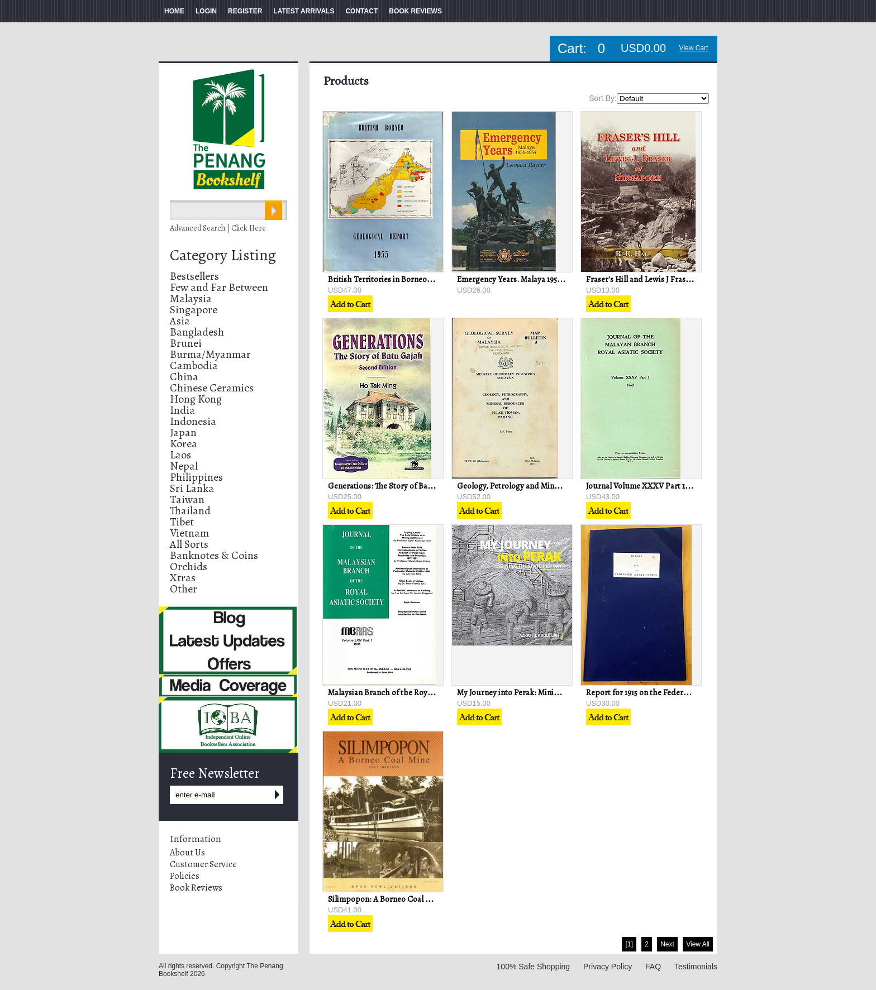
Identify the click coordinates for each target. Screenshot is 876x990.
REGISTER (245, 11)
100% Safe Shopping (533, 966)
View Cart (693, 48)
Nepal (184, 466)
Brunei (186, 343)
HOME (174, 11)
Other (183, 588)
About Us (187, 852)
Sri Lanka (192, 488)
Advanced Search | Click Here (218, 228)
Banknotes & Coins (214, 555)
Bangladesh (197, 331)
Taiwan (187, 499)
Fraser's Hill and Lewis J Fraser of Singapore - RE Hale (680, 279)
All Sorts (189, 544)
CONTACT (361, 11)
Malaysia (191, 298)
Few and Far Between (219, 287)
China (184, 376)
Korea (183, 443)
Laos (180, 454)
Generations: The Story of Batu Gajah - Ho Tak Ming (418, 485)
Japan (183, 432)
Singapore (193, 309)
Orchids (188, 566)
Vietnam (189, 533)
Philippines (196, 477)
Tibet (182, 521)
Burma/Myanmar (210, 354)
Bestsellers (194, 276)
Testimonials (695, 966)
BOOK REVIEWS (415, 11)
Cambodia (194, 365)
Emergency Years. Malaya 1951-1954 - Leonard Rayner (548, 279)
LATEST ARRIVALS (303, 11)
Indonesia (193, 421)
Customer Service (203, 864)
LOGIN (206, 11)
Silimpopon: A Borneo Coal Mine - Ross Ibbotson (413, 899)
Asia (180, 320)
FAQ (653, 966)
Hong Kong (196, 398)
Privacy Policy (607, 966)
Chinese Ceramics (212, 387)
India (182, 410)
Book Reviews (196, 888)
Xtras (183, 577)
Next (667, 944)
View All (698, 944)
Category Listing (223, 255)
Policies (184, 876)
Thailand (190, 510)
